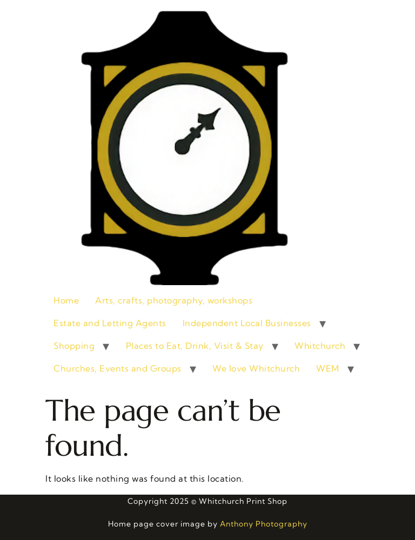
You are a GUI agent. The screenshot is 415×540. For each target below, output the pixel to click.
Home (66, 300)
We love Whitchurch (256, 368)
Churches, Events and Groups (117, 368)
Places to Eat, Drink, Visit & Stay (195, 345)
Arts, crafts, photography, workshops (173, 300)
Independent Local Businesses (247, 323)
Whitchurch (319, 345)
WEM (327, 368)
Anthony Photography (263, 524)
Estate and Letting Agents (109, 323)
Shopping (74, 345)
